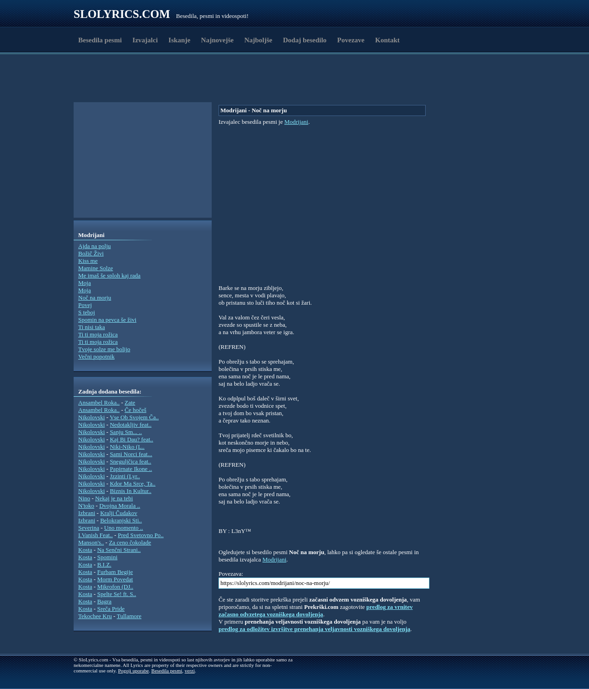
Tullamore (129, 616)
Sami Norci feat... (131, 454)
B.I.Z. (104, 564)
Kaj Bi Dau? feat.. (131, 439)
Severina (88, 527)
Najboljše (258, 40)
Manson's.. (91, 542)
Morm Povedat (115, 579)
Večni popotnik (96, 356)
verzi (190, 670)
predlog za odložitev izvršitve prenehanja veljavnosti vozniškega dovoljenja (314, 628)
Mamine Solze (95, 268)
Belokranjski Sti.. (121, 520)
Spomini (107, 557)
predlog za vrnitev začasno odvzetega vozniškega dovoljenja (316, 610)
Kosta (85, 549)
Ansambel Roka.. (99, 402)
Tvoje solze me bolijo (104, 349)
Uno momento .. (123, 527)
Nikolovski (91, 417)
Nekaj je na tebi (114, 498)
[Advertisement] (127, 79)
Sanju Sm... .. (126, 431)
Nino (84, 498)
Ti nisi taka (91, 327)
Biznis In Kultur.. (130, 490)
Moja (84, 282)
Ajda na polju (94, 246)
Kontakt (387, 40)
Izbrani (86, 513)
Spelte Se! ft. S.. (116, 594)
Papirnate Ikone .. (131, 468)
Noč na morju (94, 297)
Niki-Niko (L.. (127, 446)
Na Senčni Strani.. (119, 549)
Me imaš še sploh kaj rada (109, 275)
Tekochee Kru (95, 616)
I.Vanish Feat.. (95, 535)
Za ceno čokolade (130, 542)
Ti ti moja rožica (98, 334)
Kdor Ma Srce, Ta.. (133, 483)
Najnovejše (217, 40)
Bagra (104, 601)
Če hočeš (135, 409)
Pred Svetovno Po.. (141, 535)
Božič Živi (91, 253)
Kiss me (88, 260)
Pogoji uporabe (133, 670)
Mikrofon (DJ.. (115, 586)
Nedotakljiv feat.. (131, 424)
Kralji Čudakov (119, 513)
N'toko (86, 505)
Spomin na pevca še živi (107, 319)
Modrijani (296, 121)
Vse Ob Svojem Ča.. (134, 417)
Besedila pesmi (100, 40)
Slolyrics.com (122, 14)
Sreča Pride (111, 608)
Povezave (350, 40)
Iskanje (179, 40)
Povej (85, 304)
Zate (130, 402)
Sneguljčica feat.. (130, 461)
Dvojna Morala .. (119, 505)
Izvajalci (145, 40)
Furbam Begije (115, 571)
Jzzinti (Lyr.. (125, 476)
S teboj (86, 312)
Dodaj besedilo (305, 40)
